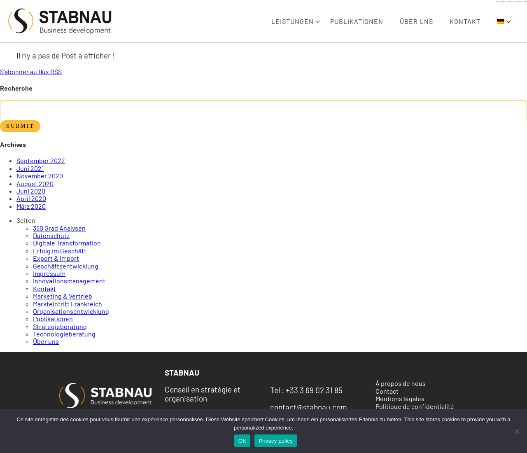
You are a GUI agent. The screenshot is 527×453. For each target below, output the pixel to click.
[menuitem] (500, 21)
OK (242, 441)
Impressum (49, 273)
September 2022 (40, 160)
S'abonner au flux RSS (31, 71)
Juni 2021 (30, 168)
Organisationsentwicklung (71, 311)
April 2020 (31, 198)
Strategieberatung (60, 326)
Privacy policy (276, 441)
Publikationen (356, 21)
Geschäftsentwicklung (65, 266)
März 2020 (31, 206)
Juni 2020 (30, 191)
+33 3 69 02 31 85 (314, 390)
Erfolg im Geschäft (59, 251)
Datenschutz (51, 235)
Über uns (416, 21)
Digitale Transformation (67, 243)
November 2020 (39, 176)
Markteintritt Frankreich (67, 304)
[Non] (517, 431)
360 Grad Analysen (59, 228)
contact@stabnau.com (308, 407)
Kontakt (465, 21)
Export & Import (56, 258)
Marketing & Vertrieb (62, 296)
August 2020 (35, 183)
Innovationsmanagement (69, 281)
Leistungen (292, 21)
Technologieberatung (64, 334)
